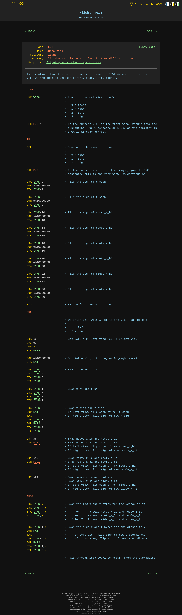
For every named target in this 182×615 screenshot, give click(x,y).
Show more (148, 47)
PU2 (35, 124)
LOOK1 (149, 31)
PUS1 (36, 443)
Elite (145, 4)
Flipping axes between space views (73, 62)
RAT (35, 362)
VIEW (36, 97)
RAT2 (36, 351)
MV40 (31, 31)
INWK (36, 182)
